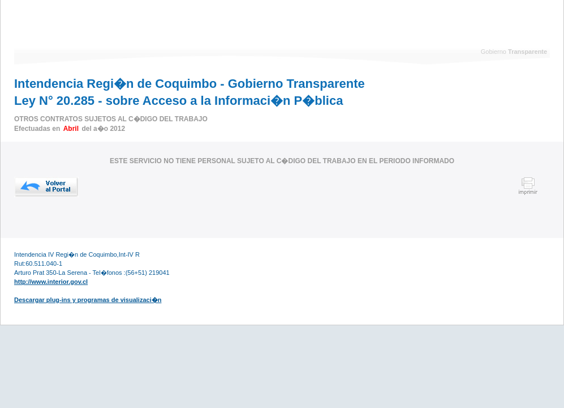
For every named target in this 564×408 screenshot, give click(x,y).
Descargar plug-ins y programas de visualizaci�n (87, 299)
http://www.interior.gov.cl (51, 281)
